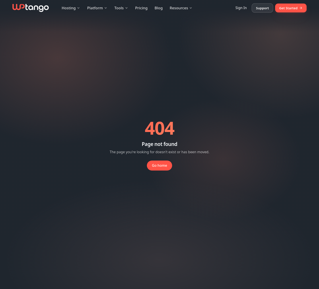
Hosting (71, 7)
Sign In (241, 7)
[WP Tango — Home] (30, 8)
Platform (97, 7)
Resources (181, 7)
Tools (121, 7)
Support (262, 8)
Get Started (291, 8)
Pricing (141, 7)
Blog (159, 7)
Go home (159, 165)
